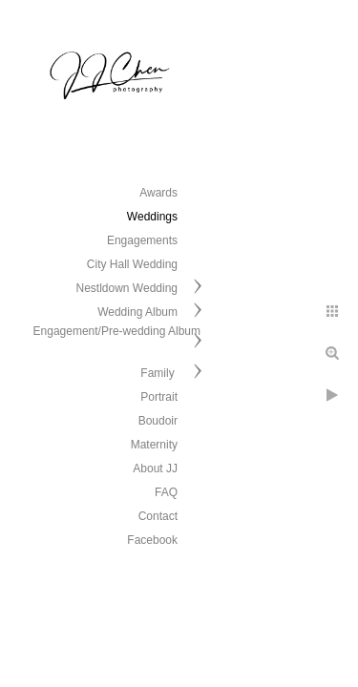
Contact (158, 516)
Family (159, 373)
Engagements (142, 240)
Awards (158, 192)
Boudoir (158, 420)
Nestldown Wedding (126, 288)
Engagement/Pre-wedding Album (116, 331)
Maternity (154, 444)
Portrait (159, 397)
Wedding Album (137, 312)
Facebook (152, 540)
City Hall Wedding (132, 264)
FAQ (166, 492)
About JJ (155, 468)
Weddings (152, 216)
